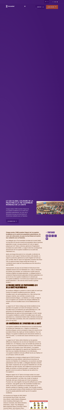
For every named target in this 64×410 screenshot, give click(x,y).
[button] (47, 236)
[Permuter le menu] (25, 6)
